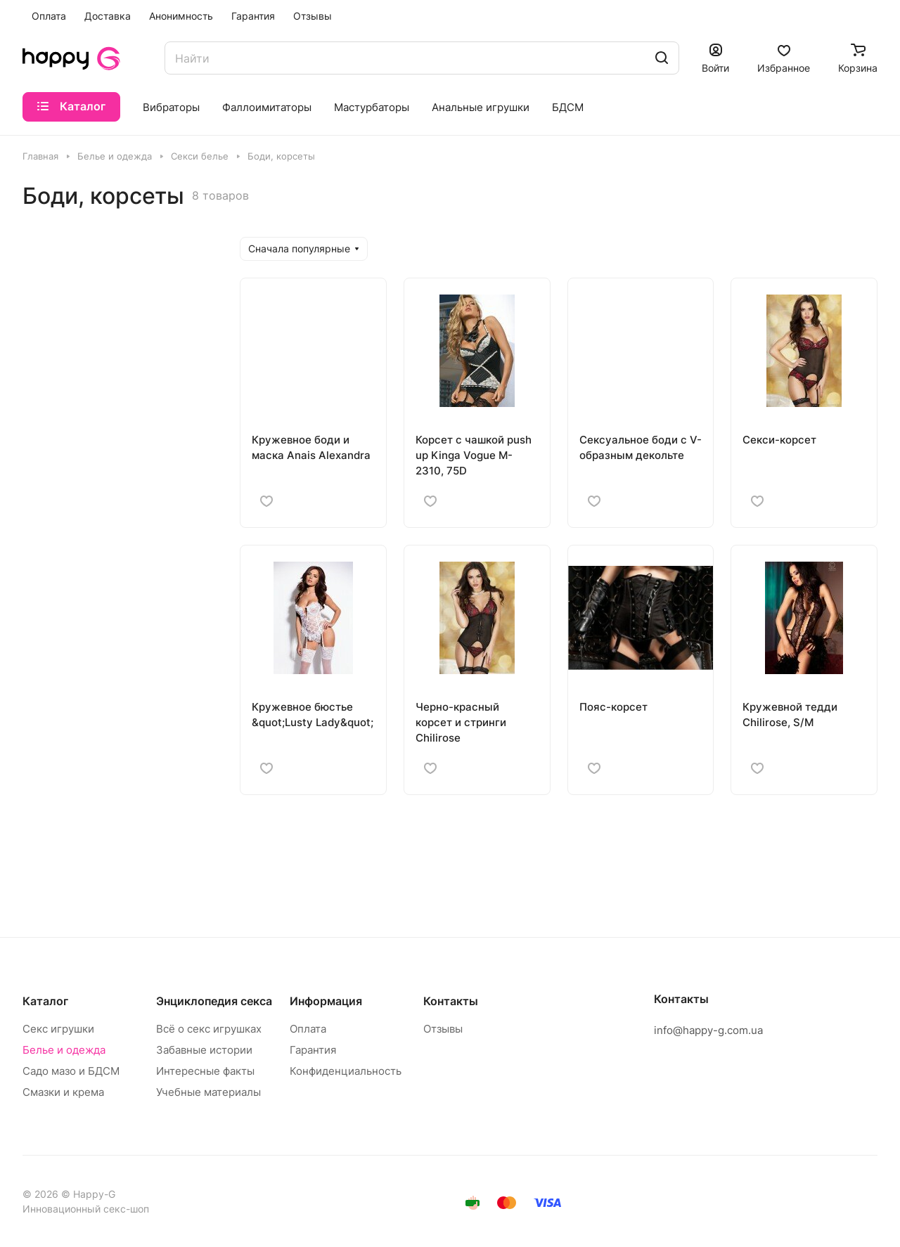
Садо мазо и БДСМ (71, 1071)
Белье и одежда (63, 1050)
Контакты (450, 1001)
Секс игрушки (58, 1028)
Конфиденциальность (345, 1071)
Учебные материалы (208, 1092)
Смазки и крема (63, 1092)
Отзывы (443, 1028)
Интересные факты (205, 1071)
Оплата (308, 1028)
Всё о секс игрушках (209, 1028)
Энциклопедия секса (214, 1001)
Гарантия (313, 1050)
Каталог (45, 1001)
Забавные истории (204, 1050)
